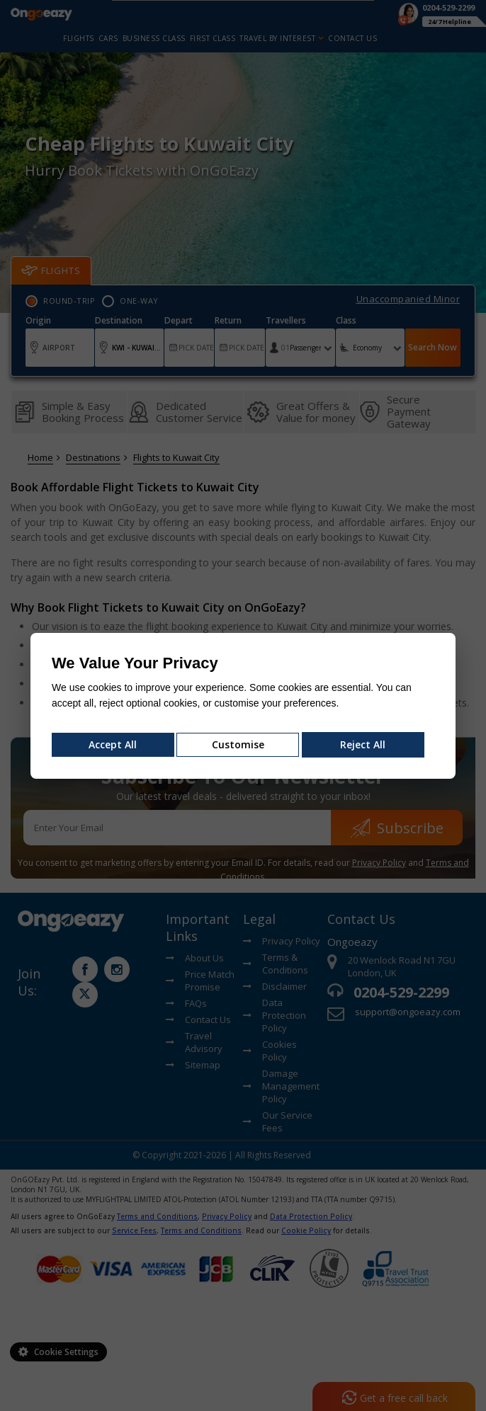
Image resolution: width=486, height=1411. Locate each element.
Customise (238, 744)
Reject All (362, 744)
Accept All (113, 744)
